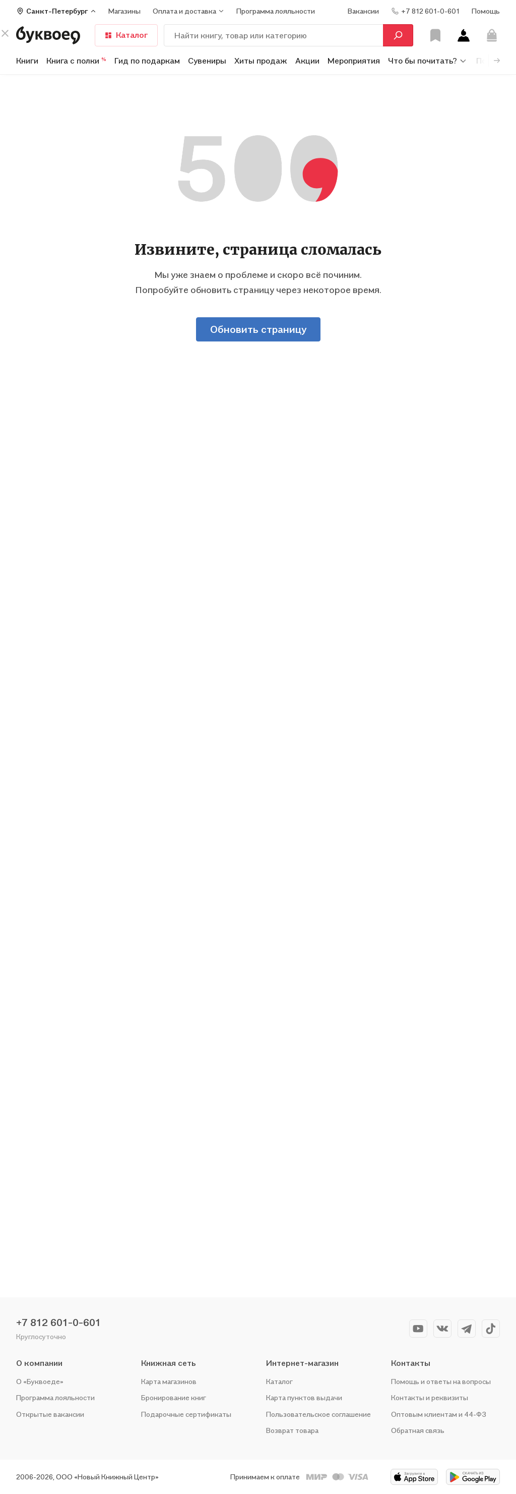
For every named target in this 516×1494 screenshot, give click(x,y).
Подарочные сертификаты (186, 1414)
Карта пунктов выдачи (304, 1397)
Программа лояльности (55, 1397)
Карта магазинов (169, 1381)
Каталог (126, 35)
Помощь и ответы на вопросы (441, 1381)
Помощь (486, 11)
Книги (27, 60)
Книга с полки (76, 60)
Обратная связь (417, 1430)
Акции (307, 60)
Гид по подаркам (147, 60)
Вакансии (363, 11)
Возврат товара (292, 1430)
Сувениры (207, 60)
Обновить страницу (258, 329)
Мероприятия (354, 60)
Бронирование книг (173, 1397)
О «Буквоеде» (39, 1381)
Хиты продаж (260, 60)
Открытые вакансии (50, 1414)
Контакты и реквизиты (429, 1397)
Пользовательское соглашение (318, 1414)
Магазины (124, 11)
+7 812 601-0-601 (58, 1322)
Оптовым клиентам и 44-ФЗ (438, 1414)
